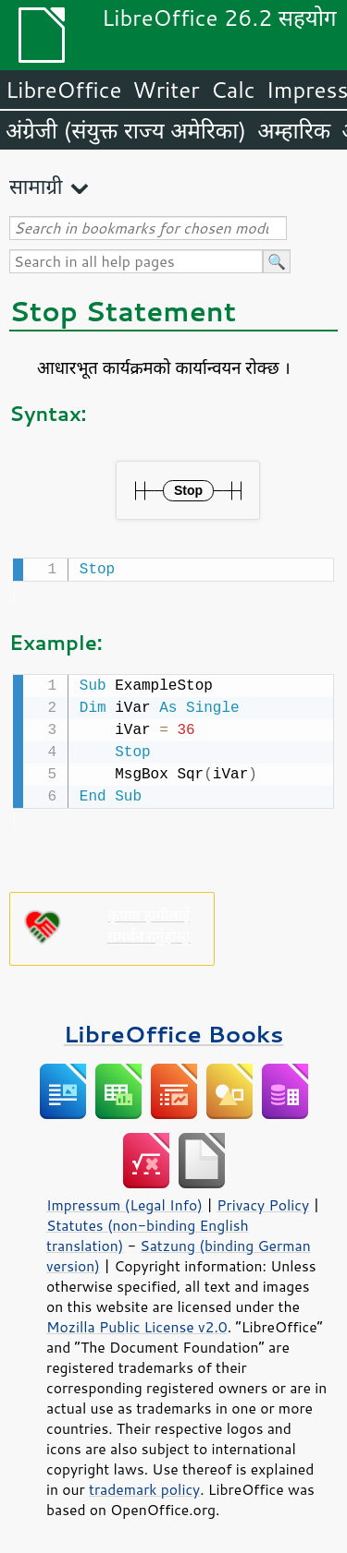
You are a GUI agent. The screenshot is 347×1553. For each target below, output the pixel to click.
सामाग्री (36, 186)
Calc (233, 89)
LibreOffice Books (174, 1030)
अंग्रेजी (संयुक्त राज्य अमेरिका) (126, 130)
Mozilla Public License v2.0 (137, 1323)
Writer (165, 89)
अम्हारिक (293, 130)
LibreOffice (63, 89)
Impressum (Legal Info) (124, 1201)
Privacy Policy (263, 1201)
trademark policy (144, 1485)
